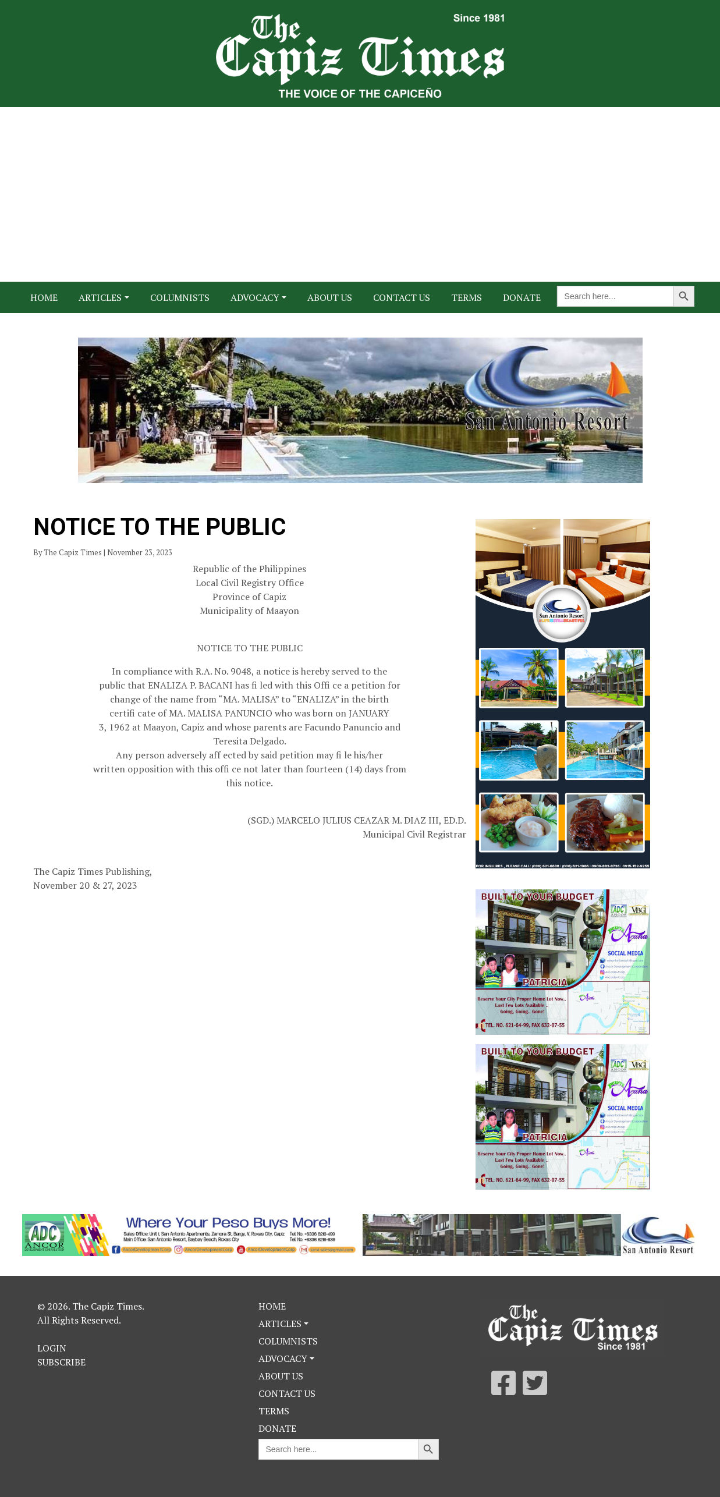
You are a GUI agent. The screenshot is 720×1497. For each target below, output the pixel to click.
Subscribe (61, 1362)
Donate (522, 297)
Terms (466, 297)
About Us (329, 297)
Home (44, 297)
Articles (100, 297)
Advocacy (254, 297)
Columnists (180, 297)
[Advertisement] (360, 194)
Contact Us (401, 297)
